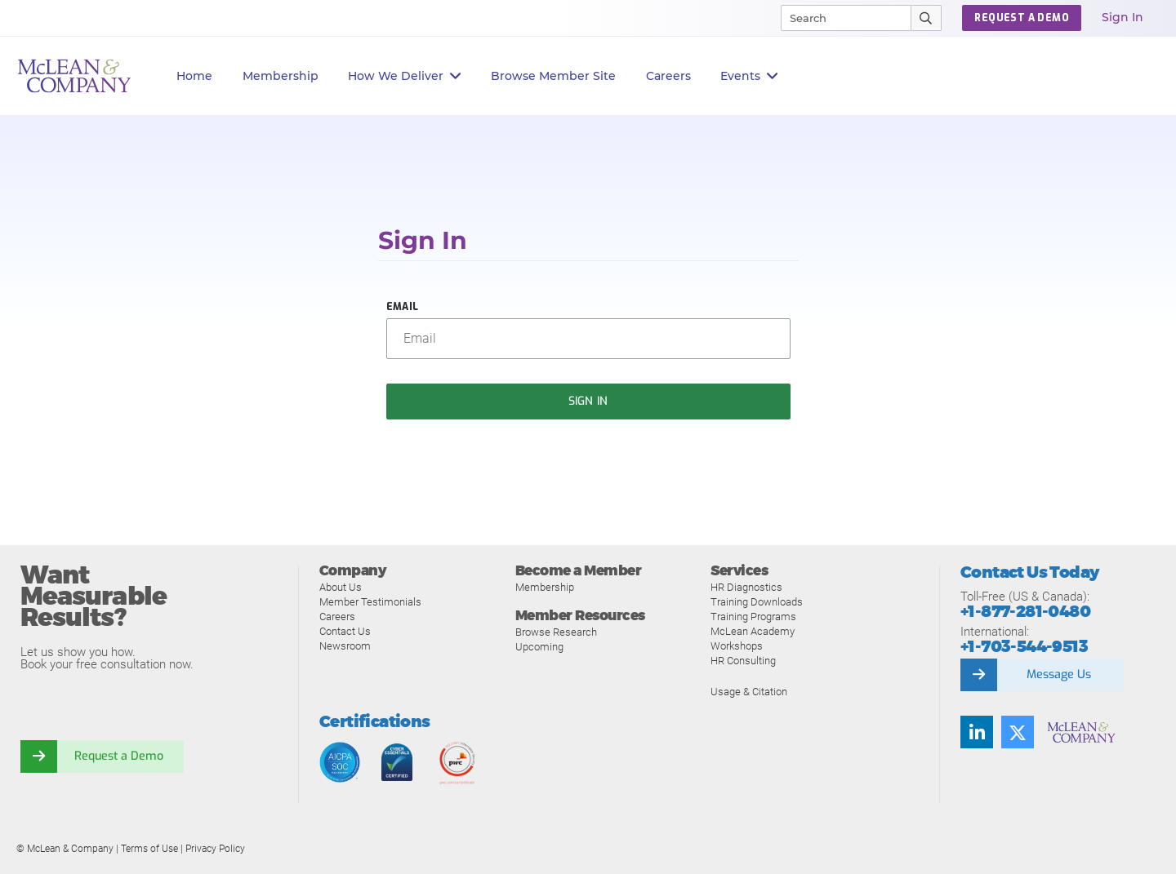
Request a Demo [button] (1021, 17)
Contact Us (345, 631)
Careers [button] (668, 76)
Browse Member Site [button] (553, 76)
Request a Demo (118, 756)
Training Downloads (756, 602)
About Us (340, 587)
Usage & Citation (748, 691)
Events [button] (749, 76)
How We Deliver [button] (404, 76)
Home (194, 76)
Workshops (736, 646)
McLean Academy (752, 631)
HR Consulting (743, 660)
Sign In (1122, 17)
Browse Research (556, 632)
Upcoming (539, 647)
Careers (337, 616)
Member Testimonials (370, 602)
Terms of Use (149, 848)
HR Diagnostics (746, 587)
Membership (280, 76)
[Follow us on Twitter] (1017, 732)
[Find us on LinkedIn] (976, 732)
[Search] (839, 18)
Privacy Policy (215, 848)
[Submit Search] (926, 18)
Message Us (1058, 675)
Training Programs (753, 616)
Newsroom (345, 646)
